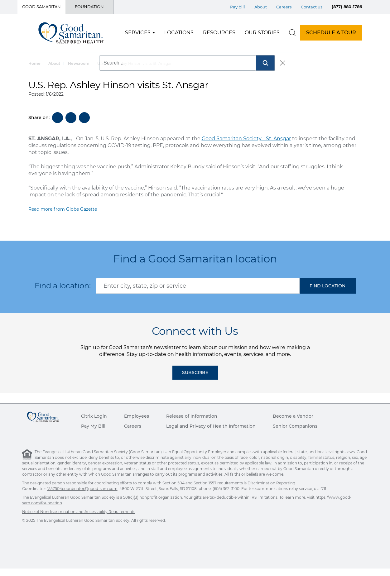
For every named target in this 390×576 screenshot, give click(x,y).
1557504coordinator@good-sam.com (82, 488)
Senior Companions (295, 426)
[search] (292, 32)
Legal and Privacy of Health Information (211, 426)
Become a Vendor (293, 416)
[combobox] (197, 285)
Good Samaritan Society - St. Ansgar (246, 139)
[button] (328, 286)
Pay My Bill (93, 426)
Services (138, 33)
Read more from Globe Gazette (62, 209)
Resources (219, 33)
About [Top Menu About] (260, 6)
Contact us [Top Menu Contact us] (311, 6)
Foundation (89, 6)
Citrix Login (94, 416)
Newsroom (78, 63)
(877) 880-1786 (347, 6)
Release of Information (191, 416)
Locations (179, 33)
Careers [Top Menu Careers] (283, 6)
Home (34, 63)
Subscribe (195, 372)
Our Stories (262, 33)
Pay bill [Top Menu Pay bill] (237, 6)
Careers (132, 426)
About (54, 63)
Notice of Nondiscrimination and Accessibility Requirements (78, 511)
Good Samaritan (41, 6)
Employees (136, 416)
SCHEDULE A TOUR (331, 33)
